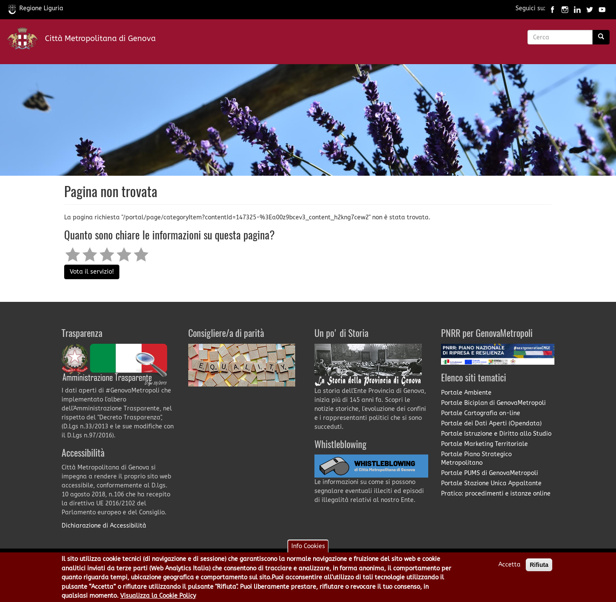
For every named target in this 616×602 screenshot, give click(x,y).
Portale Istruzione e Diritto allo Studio (496, 433)
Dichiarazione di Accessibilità (104, 525)
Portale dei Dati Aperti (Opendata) (491, 423)
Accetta (509, 567)
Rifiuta (539, 567)
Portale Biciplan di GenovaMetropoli (493, 403)
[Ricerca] (601, 37)
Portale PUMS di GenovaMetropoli (489, 473)
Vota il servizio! (92, 271)
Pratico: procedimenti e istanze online (496, 493)
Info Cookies (308, 549)
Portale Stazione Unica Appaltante (491, 483)
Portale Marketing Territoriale (484, 444)
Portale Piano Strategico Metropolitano (476, 458)
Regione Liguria (36, 8)
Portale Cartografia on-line (480, 413)
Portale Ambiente (466, 392)
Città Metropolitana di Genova (100, 38)
